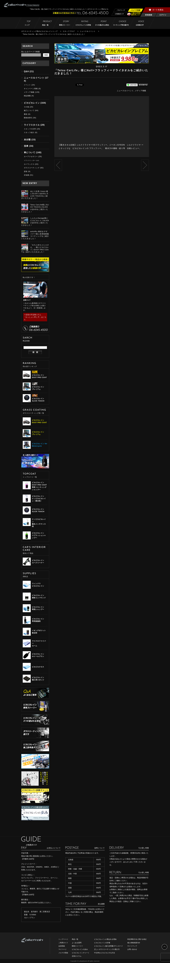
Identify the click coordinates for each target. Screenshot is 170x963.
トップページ (63, 939)
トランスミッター (30, 160)
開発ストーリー (77, 946)
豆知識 (26, 175)
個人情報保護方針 (133, 943)
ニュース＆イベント (87, 31)
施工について (29, 110)
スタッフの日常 (30, 129)
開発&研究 (28, 118)
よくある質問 (76, 943)
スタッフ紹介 (29, 132)
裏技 (25, 114)
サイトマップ (132, 946)
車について (29, 152)
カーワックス (29, 164)
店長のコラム (76, 956)
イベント (27, 85)
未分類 (27, 139)
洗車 (26, 146)
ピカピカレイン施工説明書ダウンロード (108, 946)
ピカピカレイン (32, 103)
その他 (26, 107)
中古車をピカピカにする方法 (104, 953)
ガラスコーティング (31, 168)
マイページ (62, 949)
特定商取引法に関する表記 (136, 939)
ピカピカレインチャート (80, 953)
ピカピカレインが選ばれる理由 (105, 939)
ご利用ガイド (63, 943)
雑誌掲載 (27, 96)
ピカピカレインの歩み (80, 949)
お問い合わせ (132, 949)
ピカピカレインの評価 (102, 943)
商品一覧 (75, 939)
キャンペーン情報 (31, 89)
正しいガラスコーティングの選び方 (107, 949)
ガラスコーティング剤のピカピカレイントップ (39, 31)
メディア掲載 (140, 91)
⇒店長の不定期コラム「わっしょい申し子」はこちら (35, 317)
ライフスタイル (32, 125)
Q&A (26, 71)
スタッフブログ (69, 31)
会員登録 (61, 946)
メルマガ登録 (63, 953)
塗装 (25, 171)
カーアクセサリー (31, 156)
